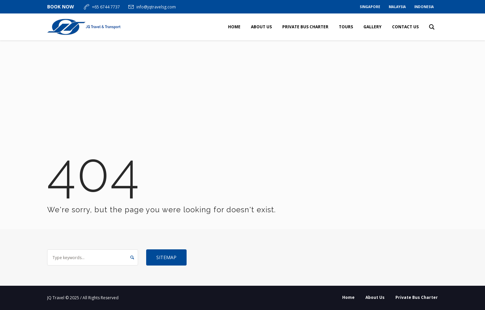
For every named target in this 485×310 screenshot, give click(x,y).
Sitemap (166, 257)
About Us (375, 297)
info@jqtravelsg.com (156, 7)
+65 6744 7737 (106, 7)
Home (348, 297)
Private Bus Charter (416, 297)
